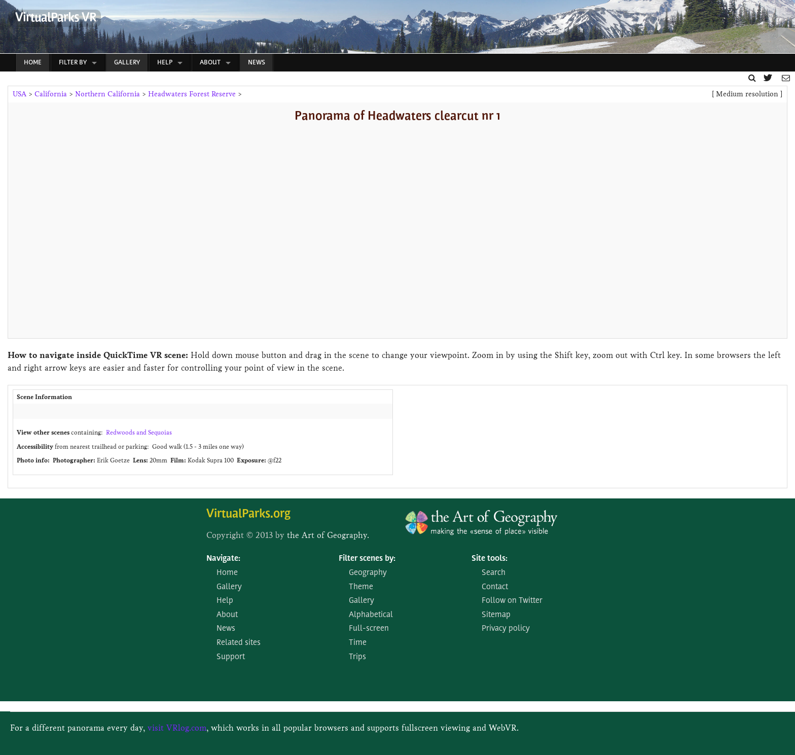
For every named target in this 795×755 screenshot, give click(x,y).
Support (230, 657)
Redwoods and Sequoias (139, 432)
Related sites (238, 643)
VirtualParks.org (248, 514)
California (50, 94)
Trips (357, 657)
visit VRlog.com (177, 728)
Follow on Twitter (512, 601)
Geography (368, 573)
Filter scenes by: (367, 559)
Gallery (127, 62)
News (256, 62)
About (210, 62)
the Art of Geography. (328, 535)
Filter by (73, 62)
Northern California (107, 94)
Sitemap (496, 615)
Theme (361, 587)
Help (164, 62)
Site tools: (490, 559)
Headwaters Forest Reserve (192, 94)
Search (493, 573)
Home (33, 62)
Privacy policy (506, 629)
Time (358, 643)
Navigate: (223, 559)
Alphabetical (371, 615)
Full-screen (369, 629)
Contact (495, 587)
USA (19, 94)
